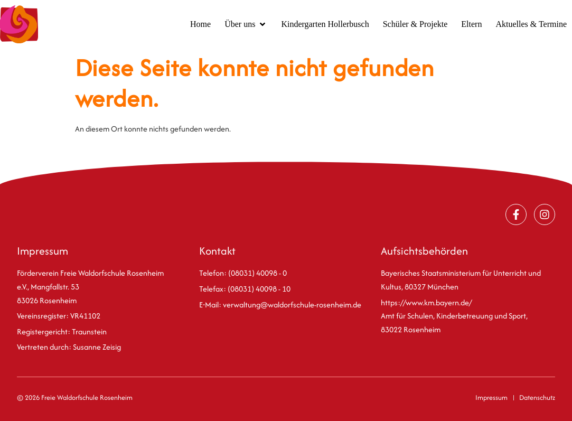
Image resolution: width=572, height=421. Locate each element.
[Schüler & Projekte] (415, 24)
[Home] (200, 24)
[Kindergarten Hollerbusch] (325, 24)
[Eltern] (471, 24)
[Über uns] (246, 24)
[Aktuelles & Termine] (531, 24)
